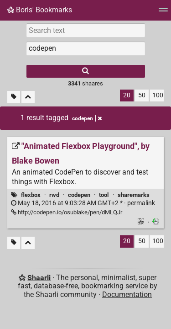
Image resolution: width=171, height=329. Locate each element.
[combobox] (85, 48)
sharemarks (134, 194)
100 (157, 95)
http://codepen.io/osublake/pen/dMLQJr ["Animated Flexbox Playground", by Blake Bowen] (66, 212)
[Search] (85, 71)
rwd (54, 194)
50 (141, 95)
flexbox (31, 194)
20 (126, 95)
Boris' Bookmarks (39, 9)
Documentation (127, 294)
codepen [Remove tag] (87, 118)
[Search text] (85, 30)
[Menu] (163, 12)
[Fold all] (28, 97)
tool (104, 194)
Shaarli (39, 277)
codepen (79, 194)
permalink (83, 203)
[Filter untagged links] (13, 97)
